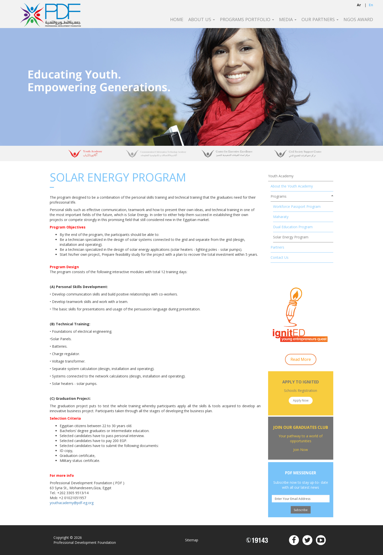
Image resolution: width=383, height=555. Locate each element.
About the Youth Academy (292, 186)
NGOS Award (358, 19)
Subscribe (301, 510)
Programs (279, 196)
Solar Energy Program (290, 237)
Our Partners (319, 19)
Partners (277, 247)
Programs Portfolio (247, 19)
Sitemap (191, 540)
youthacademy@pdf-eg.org (72, 502)
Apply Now (300, 400)
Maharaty (280, 216)
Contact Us (279, 257)
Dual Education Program (293, 226)
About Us (201, 19)
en (371, 4)
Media (287, 19)
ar (359, 4)
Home (176, 19)
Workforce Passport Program (297, 206)
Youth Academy (280, 176)
